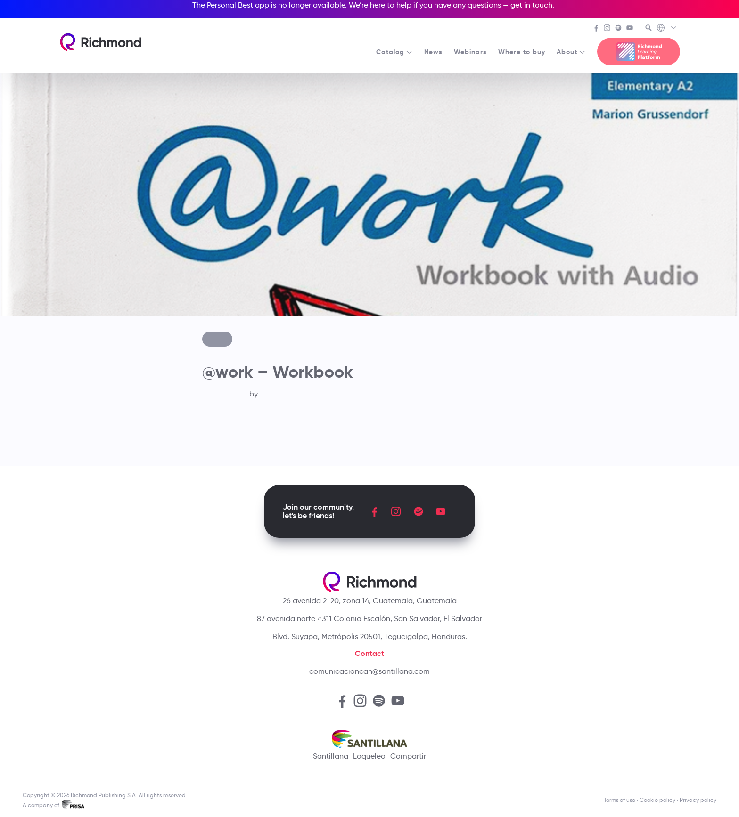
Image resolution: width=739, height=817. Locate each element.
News (433, 52)
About (571, 52)
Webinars (470, 52)
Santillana (330, 756)
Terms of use (619, 799)
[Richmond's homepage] (100, 42)
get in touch (531, 4)
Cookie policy (657, 799)
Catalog (394, 52)
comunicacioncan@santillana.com (369, 671)
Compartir (408, 756)
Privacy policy (698, 799)
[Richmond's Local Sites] (667, 29)
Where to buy (521, 52)
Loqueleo (369, 756)
